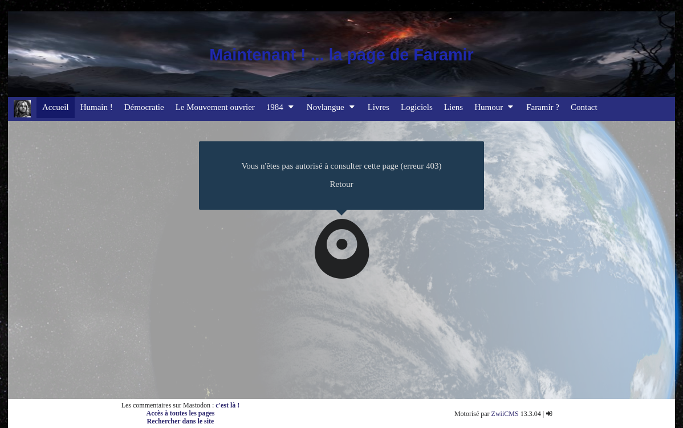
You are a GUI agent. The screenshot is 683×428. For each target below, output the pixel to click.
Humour (494, 107)
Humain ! (96, 107)
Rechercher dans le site (180, 421)
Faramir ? (542, 107)
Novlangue (331, 107)
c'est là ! (227, 405)
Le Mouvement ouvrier (215, 107)
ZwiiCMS (505, 414)
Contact (584, 107)
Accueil (55, 107)
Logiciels (417, 107)
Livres (378, 107)
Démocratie (144, 107)
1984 (280, 107)
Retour (341, 184)
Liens (453, 107)
